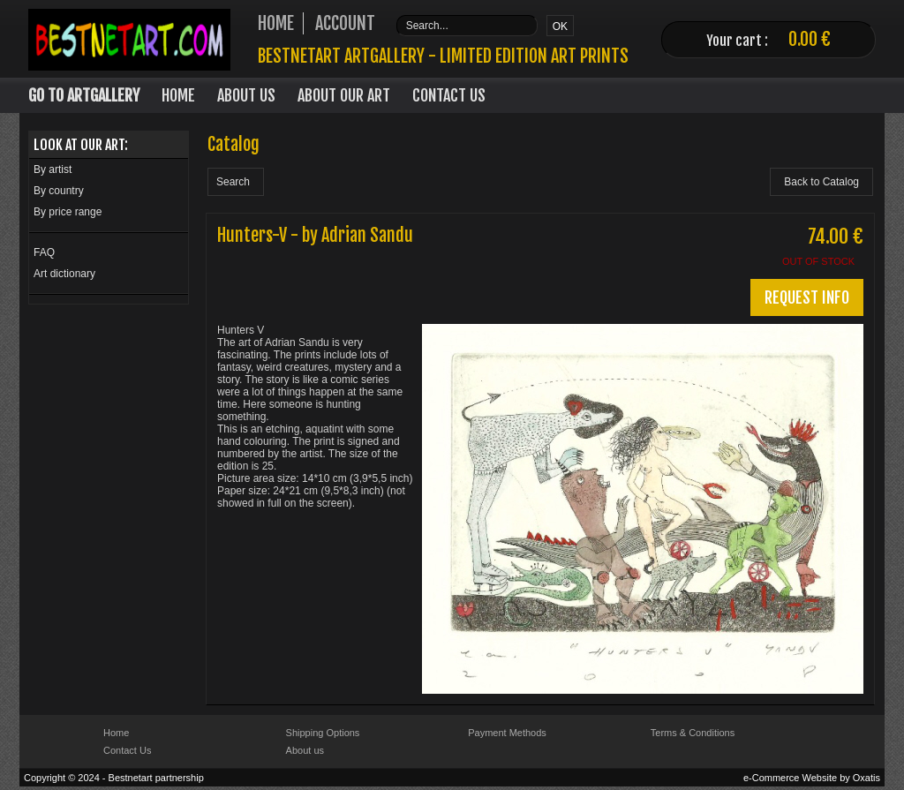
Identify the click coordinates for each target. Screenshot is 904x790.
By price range (68, 212)
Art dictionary (64, 273)
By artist (53, 169)
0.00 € (809, 39)
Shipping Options (323, 732)
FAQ (44, 252)
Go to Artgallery (83, 95)
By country (59, 190)
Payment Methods (507, 732)
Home (178, 95)
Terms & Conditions (692, 732)
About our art (344, 95)
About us (305, 750)
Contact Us (449, 95)
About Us (246, 95)
